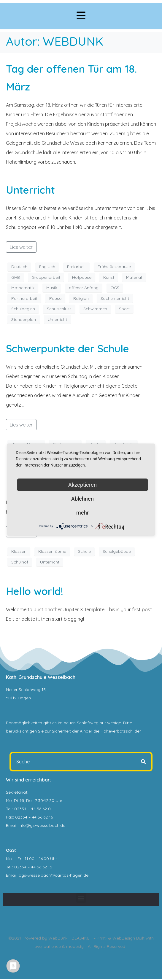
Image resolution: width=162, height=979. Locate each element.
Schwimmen (95, 308)
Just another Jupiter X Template (69, 609)
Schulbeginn (23, 308)
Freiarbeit (76, 266)
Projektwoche (21, 124)
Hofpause (81, 277)
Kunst (108, 277)
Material (134, 277)
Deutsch (19, 266)
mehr (82, 512)
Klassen (18, 551)
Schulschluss (59, 308)
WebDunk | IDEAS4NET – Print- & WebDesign (91, 938)
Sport (124, 308)
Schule (84, 551)
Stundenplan (23, 319)
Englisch (47, 266)
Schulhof (19, 562)
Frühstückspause (114, 266)
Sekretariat (16, 792)
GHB (15, 277)
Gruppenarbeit (46, 277)
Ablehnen (82, 498)
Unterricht (30, 189)
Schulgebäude (117, 551)
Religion (81, 298)
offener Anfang (84, 287)
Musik (51, 287)
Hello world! (34, 591)
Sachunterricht (115, 298)
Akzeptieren (82, 484)
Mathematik (22, 287)
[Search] (143, 761)
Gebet (12, 376)
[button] (81, 898)
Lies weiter (21, 247)
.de (85, 875)
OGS (114, 287)
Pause (55, 298)
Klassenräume (52, 551)
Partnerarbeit (24, 298)
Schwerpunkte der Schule (67, 348)
